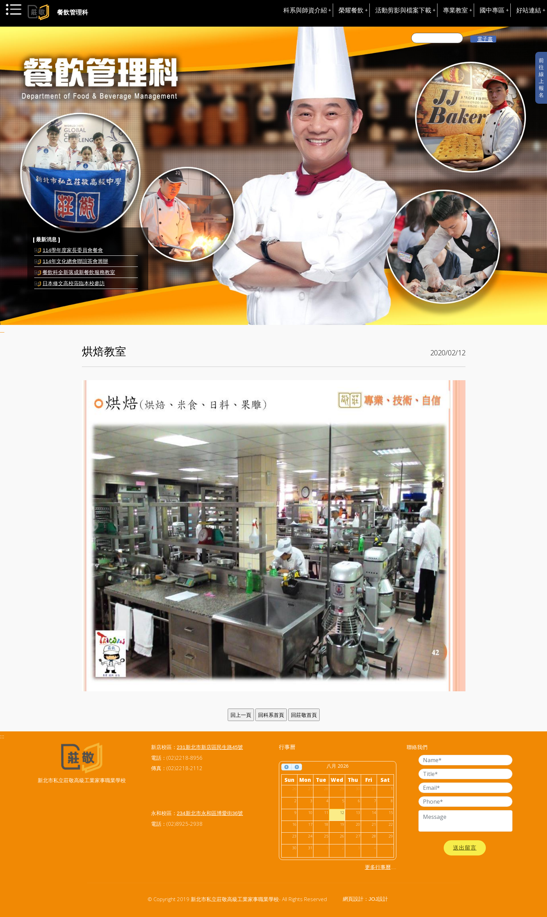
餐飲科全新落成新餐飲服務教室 (79, 272)
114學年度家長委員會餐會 (73, 250)
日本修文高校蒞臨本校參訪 (74, 283)
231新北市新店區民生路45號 (210, 747)
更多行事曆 (378, 867)
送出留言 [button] (465, 848)
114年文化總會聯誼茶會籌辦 (75, 261)
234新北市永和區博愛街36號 (210, 813)
